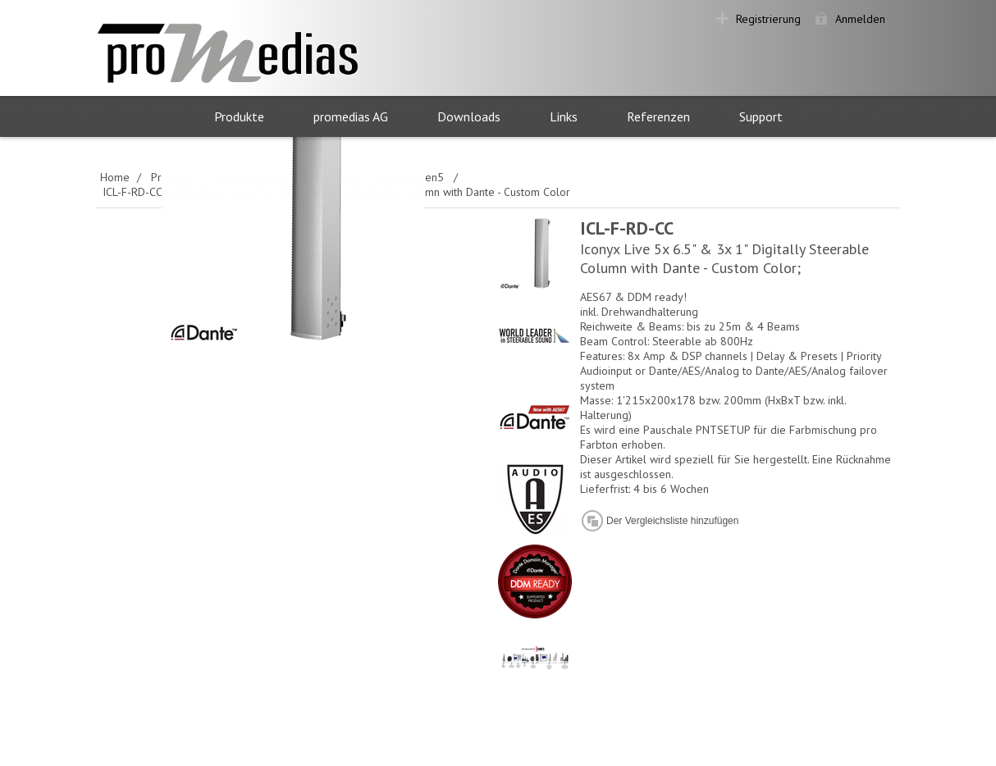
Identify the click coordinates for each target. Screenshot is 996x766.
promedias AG (350, 116)
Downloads (468, 116)
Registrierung (768, 18)
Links (564, 116)
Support (761, 116)
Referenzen (658, 116)
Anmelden (860, 18)
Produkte (239, 116)
